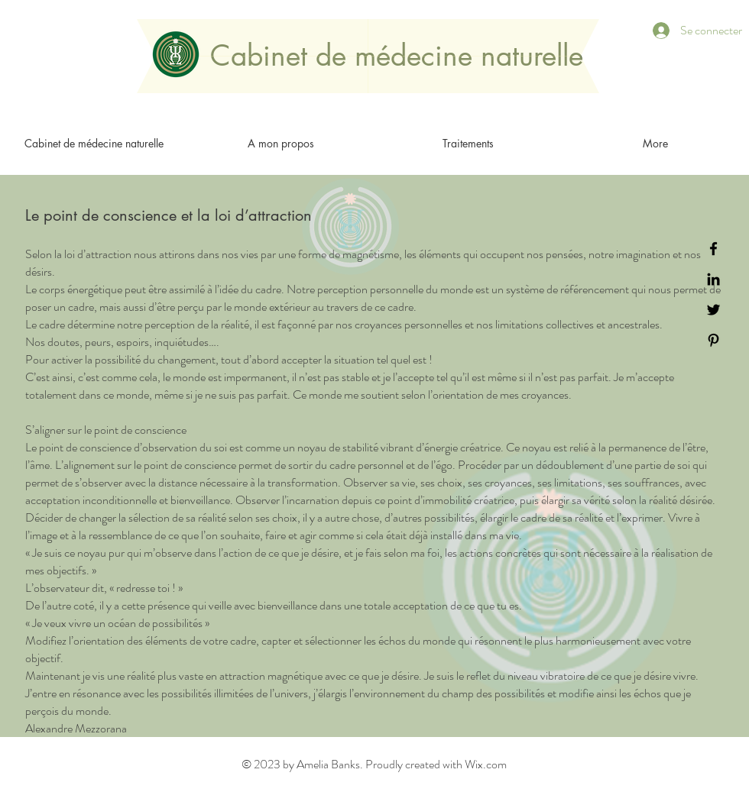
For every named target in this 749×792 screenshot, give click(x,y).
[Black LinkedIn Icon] (713, 279)
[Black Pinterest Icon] (713, 340)
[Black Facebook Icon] (713, 248)
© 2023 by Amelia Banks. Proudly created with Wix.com (374, 764)
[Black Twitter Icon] (713, 309)
